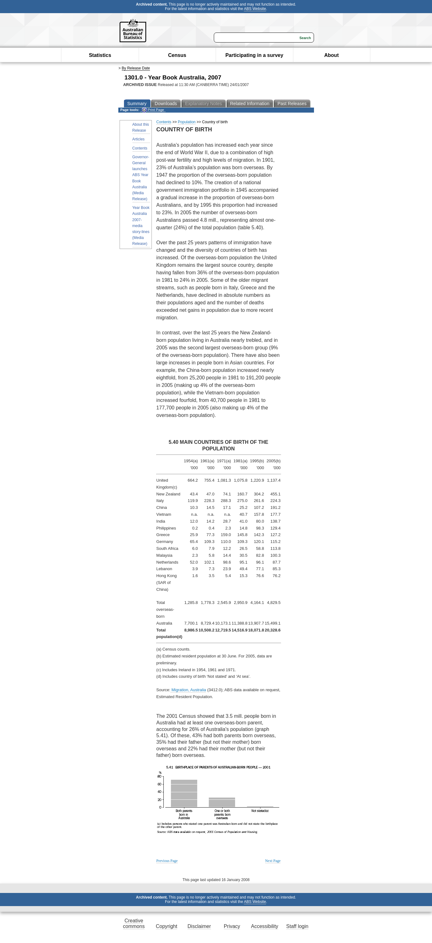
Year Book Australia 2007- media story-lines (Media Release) (141, 225)
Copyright (166, 926)
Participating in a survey (254, 55)
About (331, 55)
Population (187, 122)
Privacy (232, 926)
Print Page (153, 110)
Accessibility (264, 926)
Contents (139, 148)
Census (177, 55)
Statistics (100, 55)
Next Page (273, 861)
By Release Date (136, 68)
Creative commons (134, 923)
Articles (138, 139)
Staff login (297, 926)
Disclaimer (199, 926)
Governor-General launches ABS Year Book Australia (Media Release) (140, 178)
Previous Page (166, 861)
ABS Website (255, 9)
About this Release (140, 127)
